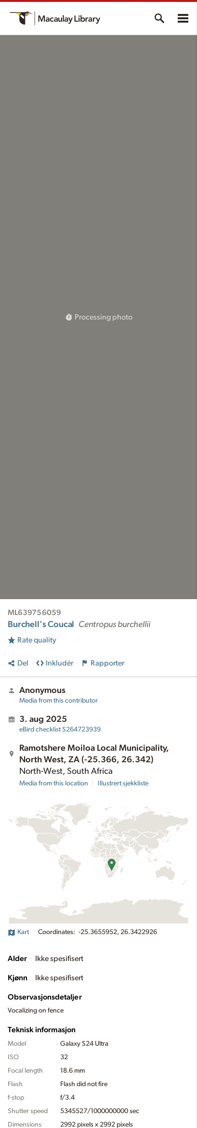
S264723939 (60, 729)
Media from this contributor (58, 700)
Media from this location (53, 783)
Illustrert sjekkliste (123, 783)
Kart (18, 932)
